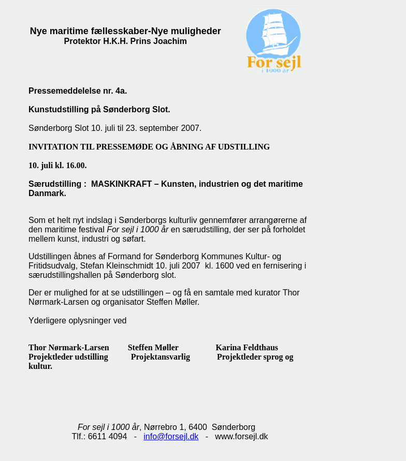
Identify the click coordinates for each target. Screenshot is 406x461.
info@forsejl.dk (170, 436)
